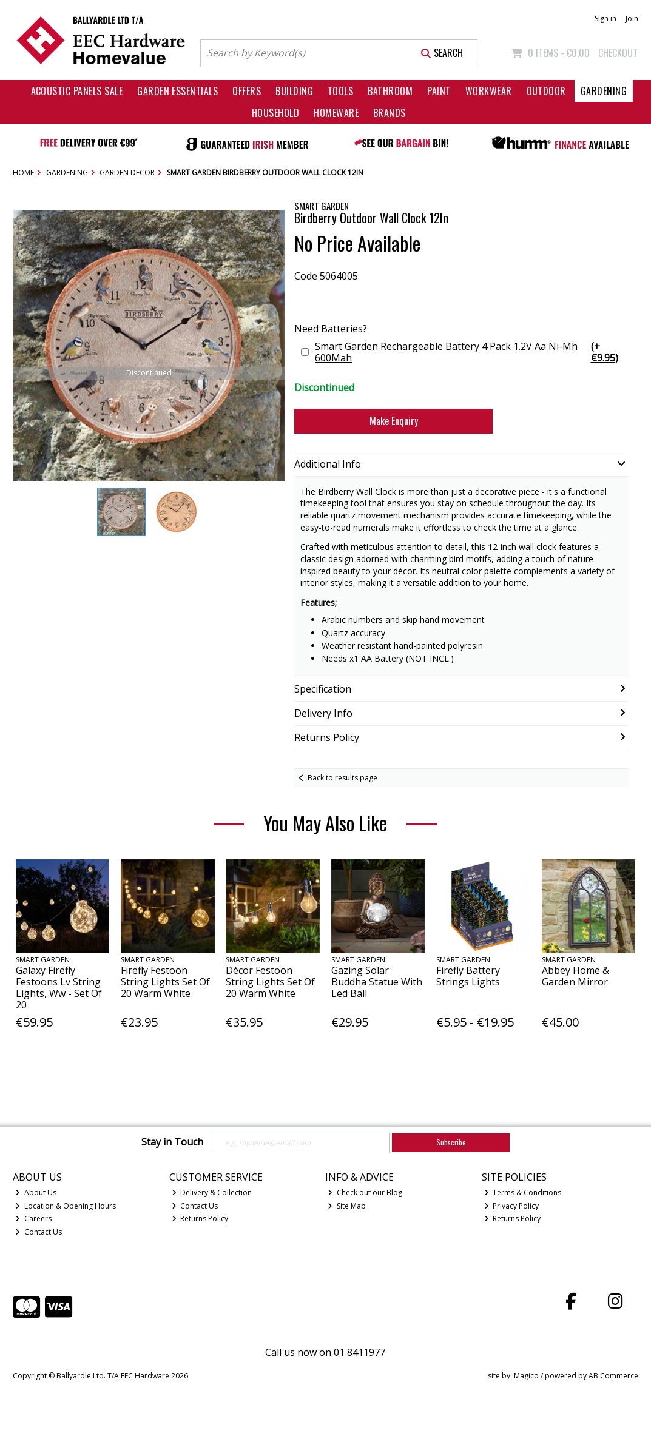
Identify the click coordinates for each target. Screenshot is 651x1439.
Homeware (336, 113)
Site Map (347, 1206)
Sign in (605, 18)
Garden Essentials (177, 91)
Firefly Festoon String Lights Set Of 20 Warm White (165, 982)
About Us (35, 1192)
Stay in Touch (172, 1142)
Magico (526, 1375)
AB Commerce (613, 1375)
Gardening (604, 91)
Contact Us (38, 1232)
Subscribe (451, 1142)
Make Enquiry (393, 421)
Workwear (488, 91)
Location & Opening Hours (65, 1206)
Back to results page (342, 778)
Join (632, 18)
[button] (273, 220)
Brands (389, 113)
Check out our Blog (365, 1192)
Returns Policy (200, 1218)
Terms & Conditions (523, 1192)
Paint (438, 91)
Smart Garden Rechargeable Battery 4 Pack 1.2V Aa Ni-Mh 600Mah (470, 352)
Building (294, 91)
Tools (340, 91)
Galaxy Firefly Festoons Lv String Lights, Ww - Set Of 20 (59, 988)
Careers (33, 1218)
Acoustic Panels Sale (77, 91)
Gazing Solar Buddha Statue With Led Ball (376, 982)
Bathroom (390, 91)
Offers (246, 91)
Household (275, 113)
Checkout (618, 52)
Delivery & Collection (212, 1192)
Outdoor (546, 91)
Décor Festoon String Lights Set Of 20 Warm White (270, 982)
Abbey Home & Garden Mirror (575, 976)
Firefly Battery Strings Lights (468, 976)
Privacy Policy (511, 1206)
